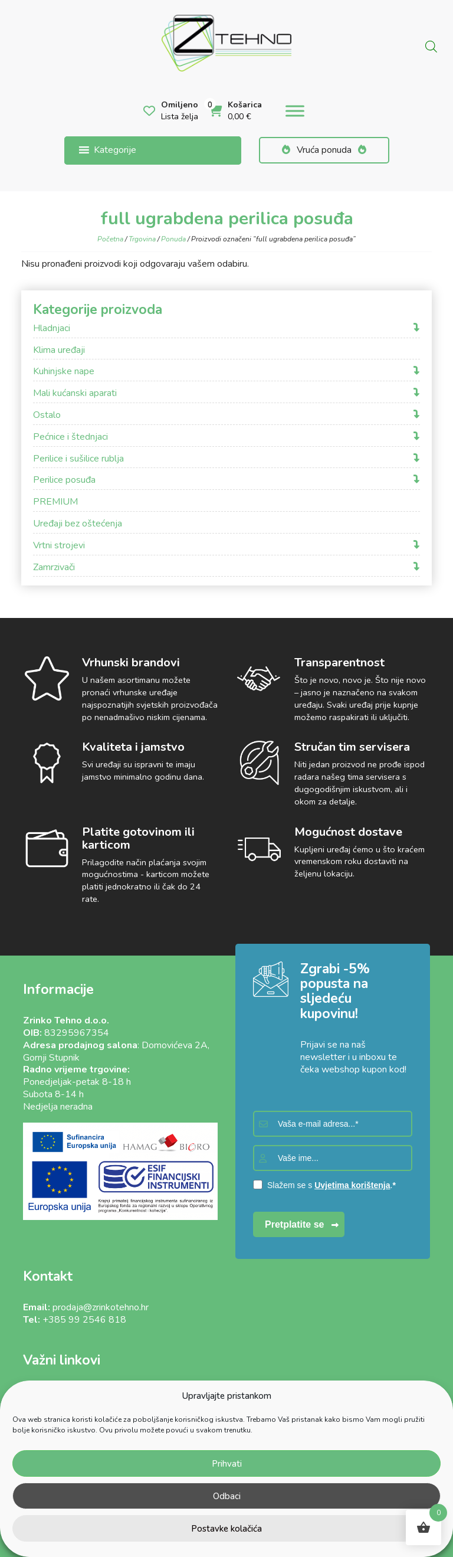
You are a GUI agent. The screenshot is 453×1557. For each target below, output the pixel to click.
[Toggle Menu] (294, 111)
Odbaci (227, 1496)
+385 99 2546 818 (84, 1319)
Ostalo (47, 415)
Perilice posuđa (64, 480)
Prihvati (227, 1464)
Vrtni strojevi (59, 545)
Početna (110, 239)
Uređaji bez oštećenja (77, 524)
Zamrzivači (54, 567)
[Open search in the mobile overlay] (431, 45)
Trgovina (142, 239)
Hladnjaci (51, 328)
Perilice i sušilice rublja (78, 459)
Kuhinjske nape (63, 371)
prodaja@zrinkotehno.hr (100, 1307)
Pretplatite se (294, 1224)
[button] (115, 150)
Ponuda (173, 239)
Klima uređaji (59, 350)
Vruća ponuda (324, 149)
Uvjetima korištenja (352, 1185)
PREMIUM (55, 502)
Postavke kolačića (226, 1529)
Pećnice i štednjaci (70, 437)
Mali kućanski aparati (75, 393)
